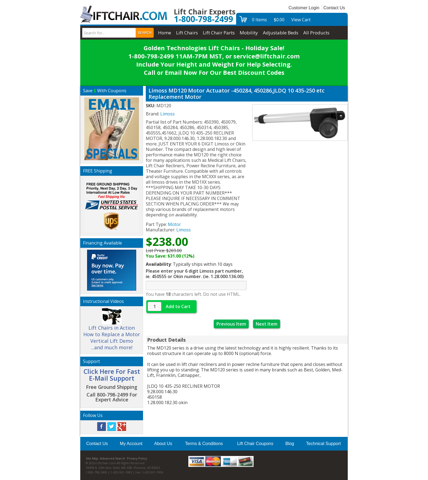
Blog (289, 443)
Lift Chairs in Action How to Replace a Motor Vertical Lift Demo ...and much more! (111, 331)
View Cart (301, 20)
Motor (174, 224)
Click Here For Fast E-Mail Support (112, 375)
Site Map (92, 458)
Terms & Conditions (204, 443)
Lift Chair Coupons (255, 443)
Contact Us (334, 7)
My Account (131, 443)
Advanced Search (112, 458)
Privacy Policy (137, 458)
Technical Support (323, 443)
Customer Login (304, 7)
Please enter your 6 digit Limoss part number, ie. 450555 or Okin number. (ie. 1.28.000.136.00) (195, 273)
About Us (163, 443)
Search (145, 33)
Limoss (183, 230)
